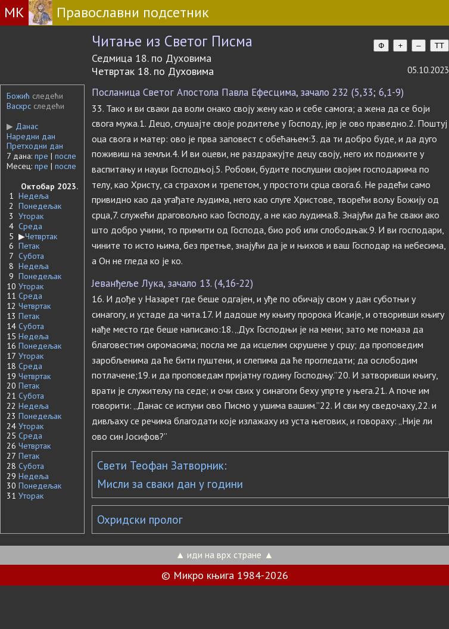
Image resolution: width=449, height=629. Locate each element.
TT (439, 45)
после (65, 156)
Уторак (30, 216)
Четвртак (41, 236)
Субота (31, 256)
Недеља (33, 195)
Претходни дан (35, 145)
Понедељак (39, 206)
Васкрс (19, 106)
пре (41, 156)
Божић (18, 95)
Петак (28, 245)
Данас (22, 126)
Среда (30, 226)
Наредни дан (31, 136)
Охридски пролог (140, 519)
